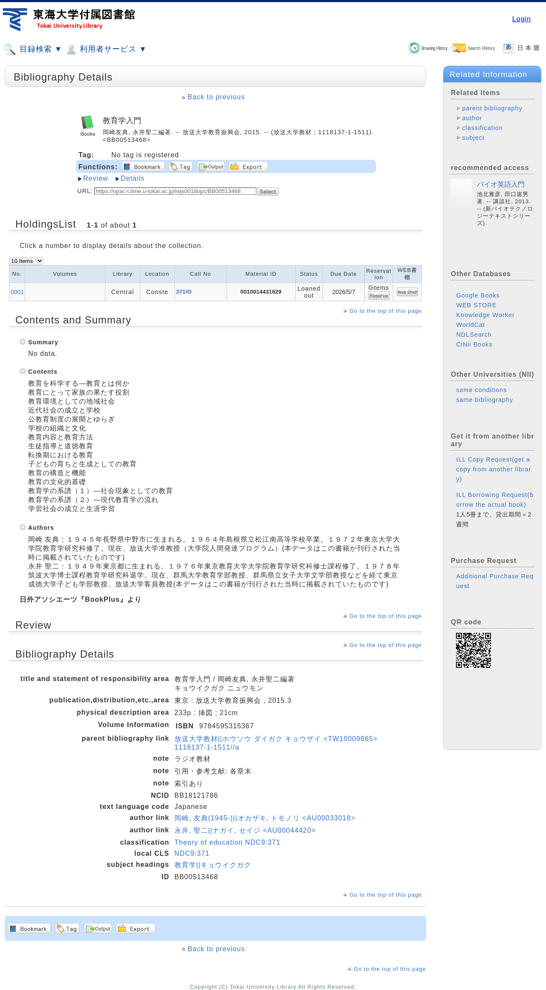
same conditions (481, 390)
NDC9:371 (192, 853)
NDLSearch (473, 334)
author (472, 118)
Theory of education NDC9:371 (227, 842)
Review (95, 178)
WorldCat (470, 324)
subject (473, 137)
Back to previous (216, 97)
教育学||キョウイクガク (212, 865)
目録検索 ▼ (32, 49)
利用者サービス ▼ (105, 49)
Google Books (478, 295)
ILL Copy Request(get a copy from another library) (493, 469)
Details (133, 178)
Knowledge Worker (485, 315)
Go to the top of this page (385, 311)
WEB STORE (476, 305)
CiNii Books (474, 344)
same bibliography (484, 399)
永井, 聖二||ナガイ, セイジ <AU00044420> (245, 830)
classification (482, 127)
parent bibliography (492, 108)
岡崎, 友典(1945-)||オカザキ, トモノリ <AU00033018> (264, 818)
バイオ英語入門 (501, 184)
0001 (17, 292)
